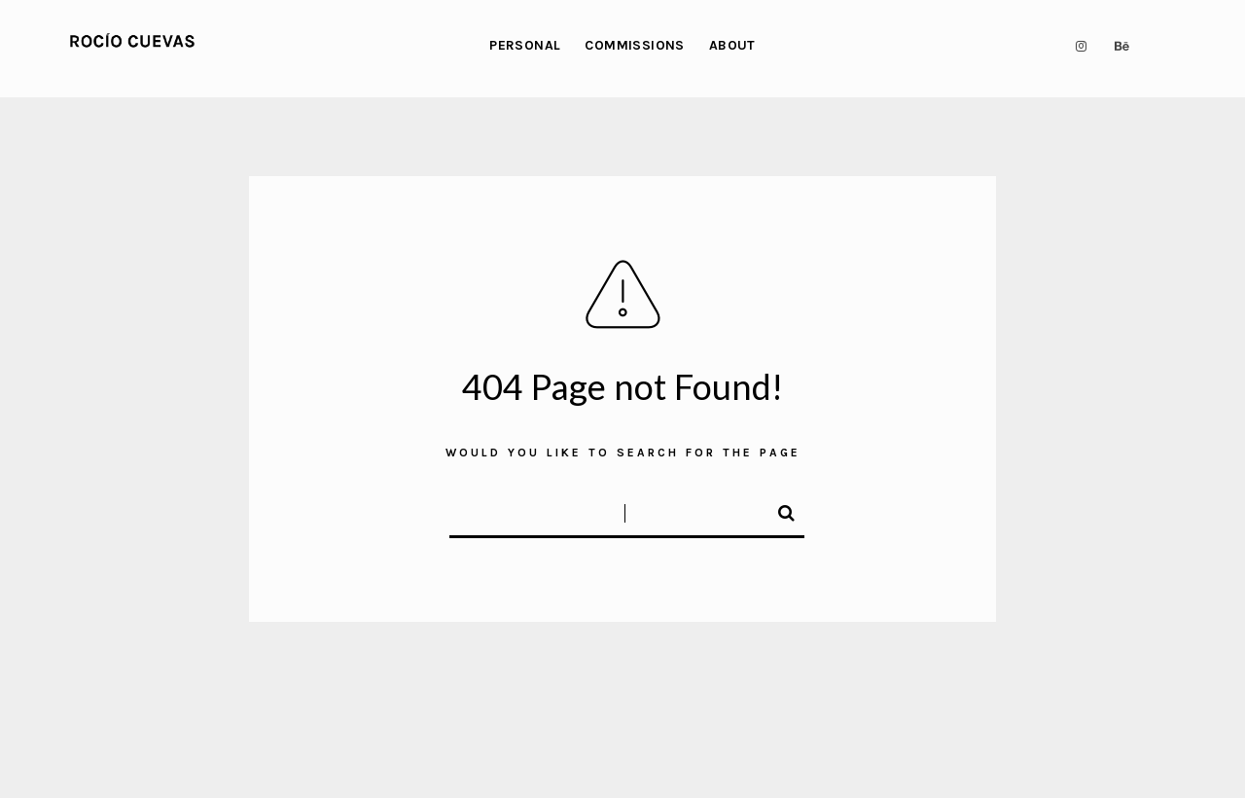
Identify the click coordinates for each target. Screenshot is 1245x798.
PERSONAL (524, 45)
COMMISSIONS (634, 45)
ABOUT (732, 45)
